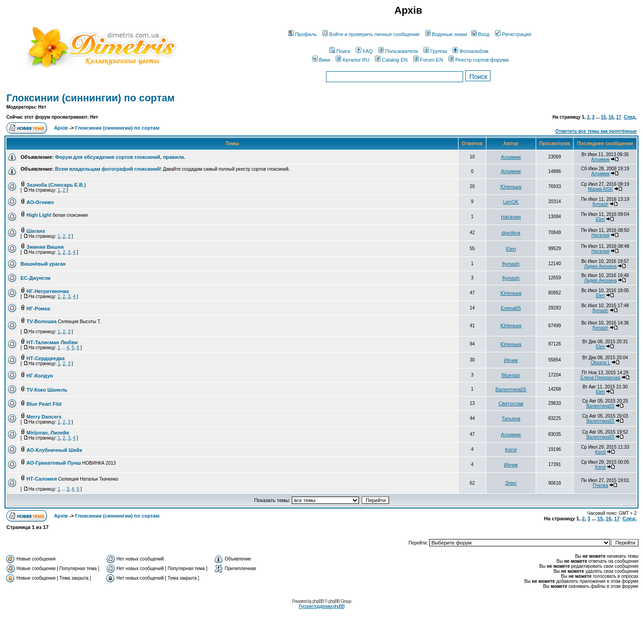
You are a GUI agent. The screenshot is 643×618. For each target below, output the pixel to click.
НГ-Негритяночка (47, 291)
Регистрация (513, 34)
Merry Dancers (43, 416)
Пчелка (600, 485)
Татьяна (510, 418)
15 (603, 117)
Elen (600, 219)
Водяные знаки (446, 34)
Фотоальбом (471, 51)
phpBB (318, 601)
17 (618, 117)
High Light (38, 215)
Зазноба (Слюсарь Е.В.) (56, 185)
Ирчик (510, 360)
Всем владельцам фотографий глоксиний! (108, 169)
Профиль (302, 34)
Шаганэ (35, 231)
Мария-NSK (600, 189)
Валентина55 (511, 389)
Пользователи (398, 51)
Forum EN (428, 60)
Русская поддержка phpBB (321, 606)
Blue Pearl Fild (43, 404)
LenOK (511, 201)
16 (610, 117)
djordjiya (510, 233)
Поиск (339, 51)
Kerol (511, 449)
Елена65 (511, 308)
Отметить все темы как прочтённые (596, 131)
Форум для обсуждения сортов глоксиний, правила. (120, 157)
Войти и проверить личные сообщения (371, 34)
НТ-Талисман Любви (52, 342)
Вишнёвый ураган (43, 264)
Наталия (511, 217)
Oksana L (600, 362)
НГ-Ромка (38, 308)
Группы (435, 51)
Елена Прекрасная (600, 377)
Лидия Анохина (600, 266)
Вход (480, 34)
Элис (511, 483)
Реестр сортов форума (478, 60)
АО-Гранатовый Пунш (53, 463)
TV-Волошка (41, 321)
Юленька (511, 186)
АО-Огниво (40, 202)
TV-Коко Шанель (46, 390)
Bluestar (510, 375)
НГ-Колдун (39, 375)
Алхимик (511, 157)
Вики (321, 60)
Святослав (510, 403)
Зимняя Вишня (44, 247)
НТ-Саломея (41, 479)
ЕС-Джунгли (35, 278)
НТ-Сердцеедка (45, 358)
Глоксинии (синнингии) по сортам (90, 98)
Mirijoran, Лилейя (47, 432)
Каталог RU (352, 60)
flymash (600, 204)
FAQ (364, 51)
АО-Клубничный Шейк (54, 450)
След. (630, 117)
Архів (61, 128)
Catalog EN (391, 60)
